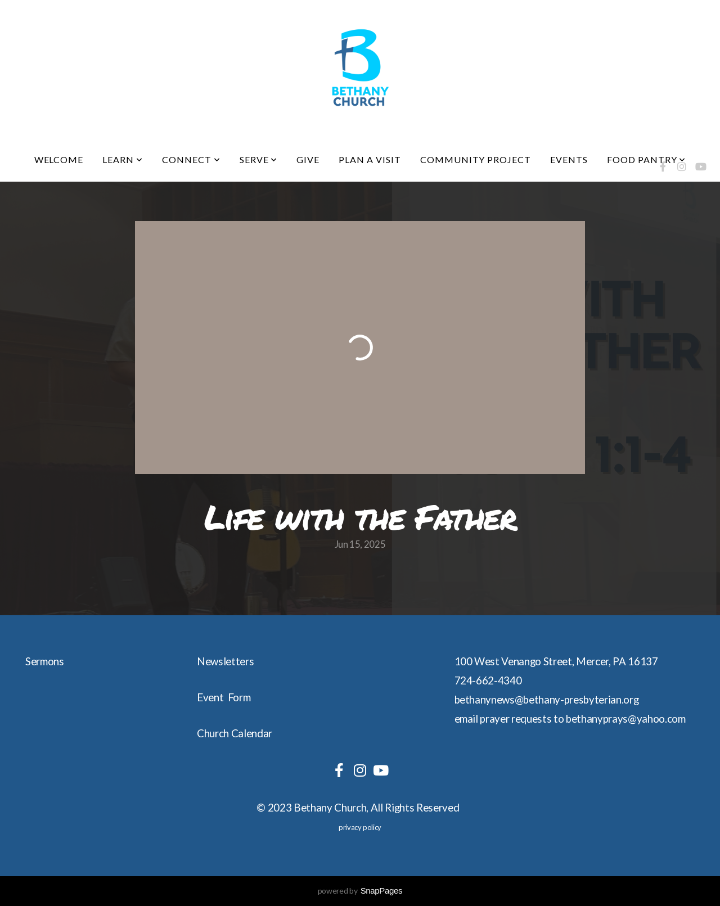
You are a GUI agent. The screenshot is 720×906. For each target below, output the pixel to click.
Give (308, 159)
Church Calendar (234, 733)
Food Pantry (646, 159)
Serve (259, 159)
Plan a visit (370, 159)
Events (569, 159)
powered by (360, 890)
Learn (122, 159)
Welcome (59, 159)
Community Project (475, 159)
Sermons (44, 661)
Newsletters (225, 661)
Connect (191, 159)
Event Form (223, 697)
